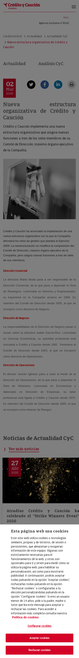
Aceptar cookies (39, 638)
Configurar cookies (39, 626)
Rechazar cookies (39, 650)
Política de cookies (25, 617)
